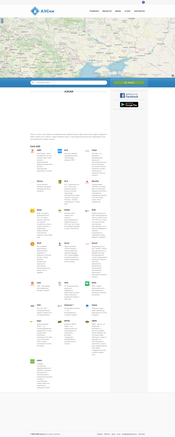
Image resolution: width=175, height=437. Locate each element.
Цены (118, 11)
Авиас (94, 305)
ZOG (39, 305)
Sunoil (94, 243)
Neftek (67, 210)
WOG (94, 283)
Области (107, 11)
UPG (66, 283)
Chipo (94, 150)
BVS (66, 150)
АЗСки (68, 91)
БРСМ (67, 321)
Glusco (40, 181)
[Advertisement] (68, 113)
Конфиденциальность (129, 434)
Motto (39, 210)
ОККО (39, 360)
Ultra (39, 283)
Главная (94, 11)
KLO (66, 181)
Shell (39, 243)
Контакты (139, 11)
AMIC (39, 150)
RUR (94, 210)
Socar (66, 243)
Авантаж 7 (69, 305)
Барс (39, 321)
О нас (128, 11)
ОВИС (94, 321)
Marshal (95, 181)
